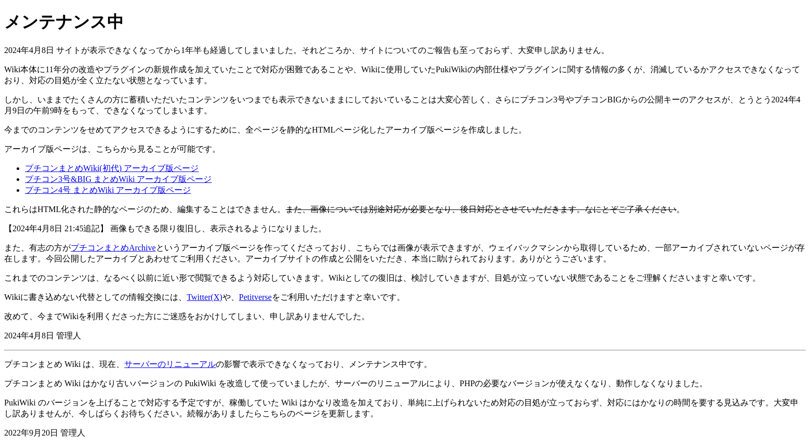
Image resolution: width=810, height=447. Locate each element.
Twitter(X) (204, 297)
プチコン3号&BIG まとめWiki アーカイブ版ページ (118, 179)
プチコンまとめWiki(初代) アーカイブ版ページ (112, 168)
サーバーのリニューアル (170, 364)
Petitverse (255, 297)
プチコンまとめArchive (113, 247)
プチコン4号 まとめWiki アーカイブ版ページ (108, 190)
